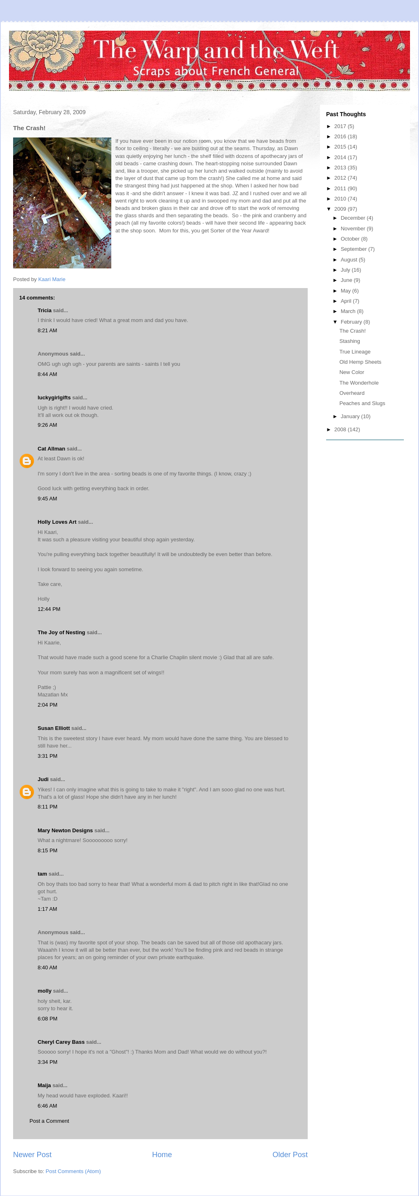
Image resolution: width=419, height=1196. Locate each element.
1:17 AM (47, 909)
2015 (341, 147)
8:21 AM (47, 330)
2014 (341, 157)
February (352, 322)
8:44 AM (47, 374)
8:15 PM (47, 850)
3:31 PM (47, 756)
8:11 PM (47, 807)
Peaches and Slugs (362, 403)
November (354, 228)
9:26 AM (47, 425)
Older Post (290, 1155)
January (351, 416)
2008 (341, 429)
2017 (341, 126)
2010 (341, 199)
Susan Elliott (54, 728)
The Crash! (352, 331)
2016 (341, 136)
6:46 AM (47, 1106)
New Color (351, 372)
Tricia (45, 310)
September (354, 249)
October (351, 239)
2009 (341, 209)
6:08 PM (47, 1019)
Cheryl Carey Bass (61, 1042)
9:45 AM (47, 499)
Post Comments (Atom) (73, 1171)
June (347, 280)
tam (42, 874)
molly (45, 991)
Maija (44, 1085)
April (347, 301)
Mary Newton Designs (65, 830)
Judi (43, 779)
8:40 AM (47, 967)
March (349, 311)
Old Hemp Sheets (360, 362)
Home (162, 1155)
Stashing (349, 341)
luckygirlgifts (54, 397)
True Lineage (354, 352)
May (346, 291)
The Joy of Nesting (61, 632)
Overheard (351, 393)
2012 (341, 178)
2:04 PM (47, 705)
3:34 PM (47, 1062)
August (350, 260)
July (346, 270)
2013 (341, 167)
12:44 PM (49, 609)
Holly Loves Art (57, 522)
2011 (341, 188)
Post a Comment (49, 1121)
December (354, 218)
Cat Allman (51, 449)
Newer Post (32, 1155)
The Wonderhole (358, 383)
